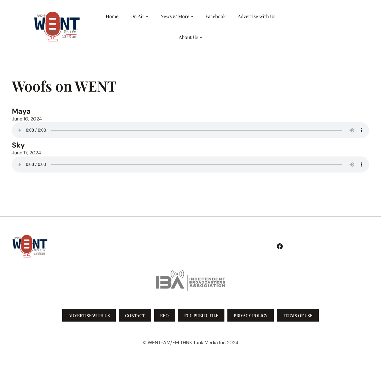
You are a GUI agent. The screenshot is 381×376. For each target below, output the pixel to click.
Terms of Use (298, 315)
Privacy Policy (251, 315)
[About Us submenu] (200, 37)
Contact (135, 315)
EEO (164, 315)
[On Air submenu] (147, 16)
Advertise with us (89, 315)
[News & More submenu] (191, 16)
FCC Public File (201, 315)
